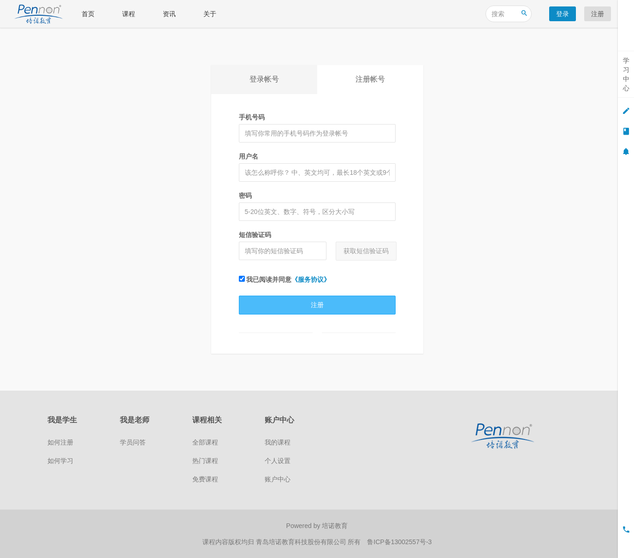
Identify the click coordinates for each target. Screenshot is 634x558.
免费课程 (205, 479)
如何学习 (60, 460)
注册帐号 (370, 79)
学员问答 (133, 442)
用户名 (248, 156)
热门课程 (205, 460)
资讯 (169, 14)
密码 (245, 195)
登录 (562, 14)
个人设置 (277, 460)
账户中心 (277, 479)
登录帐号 (264, 79)
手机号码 (252, 117)
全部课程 (205, 442)
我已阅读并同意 (285, 279)
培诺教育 (335, 525)
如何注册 (60, 442)
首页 (88, 14)
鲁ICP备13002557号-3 (399, 542)
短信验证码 (255, 234)
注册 (597, 14)
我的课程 (277, 442)
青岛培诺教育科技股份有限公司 (302, 542)
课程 (128, 14)
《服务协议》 (310, 279)
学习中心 (626, 74)
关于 (209, 14)
